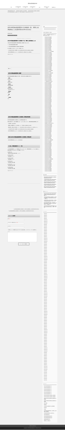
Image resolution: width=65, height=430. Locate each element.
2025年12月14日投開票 (48, 55)
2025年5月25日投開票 (48, 91)
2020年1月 (45, 328)
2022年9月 (45, 279)
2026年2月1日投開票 (48, 49)
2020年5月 (45, 322)
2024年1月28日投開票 (48, 168)
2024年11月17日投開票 (48, 119)
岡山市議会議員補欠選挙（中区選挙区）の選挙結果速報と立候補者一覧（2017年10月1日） (50, 204)
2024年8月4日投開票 (48, 137)
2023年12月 (45, 256)
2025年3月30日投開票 (48, 99)
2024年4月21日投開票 (48, 154)
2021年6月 (45, 302)
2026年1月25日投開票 (48, 50)
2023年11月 (45, 258)
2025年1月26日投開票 (48, 110)
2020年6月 (45, 320)
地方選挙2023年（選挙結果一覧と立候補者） (25, 52)
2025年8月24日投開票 (48, 74)
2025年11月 (45, 221)
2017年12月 (45, 366)
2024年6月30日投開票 (48, 143)
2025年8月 (45, 226)
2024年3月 (45, 252)
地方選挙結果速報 (10, 167)
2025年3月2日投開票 (48, 104)
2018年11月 (45, 349)
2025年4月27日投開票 (48, 94)
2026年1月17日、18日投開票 (49, 51)
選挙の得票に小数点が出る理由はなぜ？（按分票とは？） (28, 127)
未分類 (45, 409)
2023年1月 (45, 273)
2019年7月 (45, 337)
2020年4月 (45, 323)
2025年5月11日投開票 (48, 93)
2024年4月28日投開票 (48, 153)
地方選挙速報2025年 (25, 7)
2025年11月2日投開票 (48, 62)
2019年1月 (45, 346)
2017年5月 (45, 377)
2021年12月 (45, 293)
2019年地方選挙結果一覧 (47, 389)
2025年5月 (45, 230)
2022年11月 (45, 276)
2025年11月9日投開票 (48, 61)
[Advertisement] (32, 19)
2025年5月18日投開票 (48, 92)
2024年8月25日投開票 (48, 135)
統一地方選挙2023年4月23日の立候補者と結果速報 (25, 50)
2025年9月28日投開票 (48, 68)
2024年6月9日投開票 (48, 147)
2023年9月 (45, 261)
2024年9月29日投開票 (48, 129)
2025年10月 (45, 223)
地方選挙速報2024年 (32, 7)
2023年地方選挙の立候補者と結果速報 (12, 35)
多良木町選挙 (14, 123)
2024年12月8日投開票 (48, 116)
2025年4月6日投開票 (48, 98)
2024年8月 (45, 244)
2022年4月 (45, 287)
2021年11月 (45, 294)
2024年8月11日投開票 (48, 136)
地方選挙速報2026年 (18, 7)
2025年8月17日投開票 (48, 75)
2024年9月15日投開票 (48, 131)
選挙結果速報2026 (32, 3)
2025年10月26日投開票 (48, 63)
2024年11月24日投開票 (48, 118)
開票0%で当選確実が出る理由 (26, 125)
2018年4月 (45, 360)
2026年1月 (45, 218)
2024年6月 (45, 247)
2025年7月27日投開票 (48, 79)
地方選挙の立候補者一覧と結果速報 (49, 406)
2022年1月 (45, 291)
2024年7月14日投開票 (48, 141)
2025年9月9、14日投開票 (49, 70)
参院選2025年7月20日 (49, 81)
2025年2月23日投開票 (48, 105)
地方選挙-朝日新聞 (10, 158)
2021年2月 (45, 308)
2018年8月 (45, 354)
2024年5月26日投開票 (48, 149)
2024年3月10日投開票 (48, 161)
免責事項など (54, 7)
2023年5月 (45, 267)
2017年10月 (45, 369)
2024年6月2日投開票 (48, 148)
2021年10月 (45, 296)
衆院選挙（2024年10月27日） (49, 123)
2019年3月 (45, 343)
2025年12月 (45, 220)
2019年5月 (45, 340)
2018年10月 (45, 351)
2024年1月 (45, 255)
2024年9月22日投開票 (48, 130)
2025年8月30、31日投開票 (49, 73)
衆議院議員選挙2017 (47, 419)
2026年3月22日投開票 (48, 42)
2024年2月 (45, 253)
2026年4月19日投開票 (48, 37)
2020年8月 (45, 317)
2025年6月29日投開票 (48, 85)
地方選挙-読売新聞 (10, 155)
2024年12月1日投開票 (48, 117)
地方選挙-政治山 (10, 161)
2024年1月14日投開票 (48, 171)
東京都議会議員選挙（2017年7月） (49, 413)
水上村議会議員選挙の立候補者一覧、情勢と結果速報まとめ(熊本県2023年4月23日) (21, 211)
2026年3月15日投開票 (48, 43)
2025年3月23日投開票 (48, 100)
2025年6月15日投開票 (48, 87)
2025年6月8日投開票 (48, 88)
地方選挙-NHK (10, 152)
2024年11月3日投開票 (48, 122)
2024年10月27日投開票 (48, 124)
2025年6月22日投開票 (48, 86)
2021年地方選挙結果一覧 (47, 392)
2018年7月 (45, 355)
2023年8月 (45, 262)
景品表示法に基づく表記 (46, 7)
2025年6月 (45, 229)
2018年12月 (45, 348)
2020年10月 (45, 314)
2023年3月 (45, 270)
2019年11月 (45, 331)
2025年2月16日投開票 (48, 106)
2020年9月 (45, 316)
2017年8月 (45, 372)
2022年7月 (45, 282)
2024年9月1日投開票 (48, 134)
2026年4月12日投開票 (48, 38)
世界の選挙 (45, 403)
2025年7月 (45, 227)
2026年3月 (45, 215)
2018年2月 (45, 363)
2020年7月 (45, 319)
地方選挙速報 (20, 140)
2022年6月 (45, 284)
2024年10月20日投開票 (48, 125)
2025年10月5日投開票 (48, 67)
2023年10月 (45, 259)
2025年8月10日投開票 (48, 76)
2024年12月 (45, 238)
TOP (11, 7)
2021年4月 (45, 305)
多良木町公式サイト (11, 89)
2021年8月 (45, 299)
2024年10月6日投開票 (48, 128)
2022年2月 (45, 290)
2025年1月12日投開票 (48, 112)
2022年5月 (45, 285)
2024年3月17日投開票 (48, 160)
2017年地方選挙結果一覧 (47, 386)
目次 (39, 7)
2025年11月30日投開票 (48, 57)
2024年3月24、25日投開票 (49, 159)
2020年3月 (45, 325)
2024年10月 (45, 241)
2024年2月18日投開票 (48, 165)
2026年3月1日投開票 (48, 45)
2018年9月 (45, 352)
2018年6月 (45, 357)
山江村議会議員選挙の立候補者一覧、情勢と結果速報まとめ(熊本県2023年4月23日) (26, 209)
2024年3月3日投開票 (48, 162)
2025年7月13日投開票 (48, 82)
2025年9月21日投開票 (48, 69)
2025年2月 (45, 235)
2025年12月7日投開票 (48, 56)
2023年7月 (45, 264)
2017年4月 (45, 378)
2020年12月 (45, 311)
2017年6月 (45, 375)
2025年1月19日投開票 (48, 111)
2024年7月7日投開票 (48, 142)
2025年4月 (45, 232)
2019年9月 (45, 334)
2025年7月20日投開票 (48, 80)
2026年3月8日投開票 (48, 44)
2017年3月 (45, 380)
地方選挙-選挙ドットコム (11, 164)
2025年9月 (45, 224)
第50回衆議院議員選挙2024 (48, 416)
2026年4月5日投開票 (48, 39)
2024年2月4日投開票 (48, 167)
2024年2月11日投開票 (48, 166)
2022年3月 (45, 288)
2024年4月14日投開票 (48, 155)
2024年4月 (45, 250)
